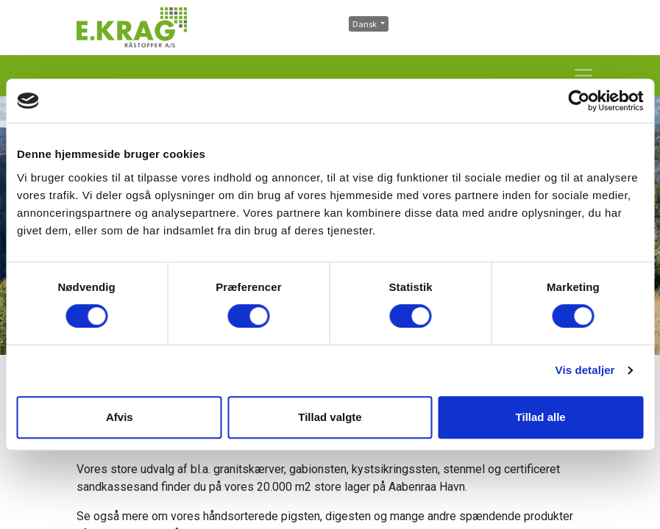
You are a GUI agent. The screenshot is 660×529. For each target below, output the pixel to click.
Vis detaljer (585, 370)
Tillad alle (541, 417)
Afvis (119, 417)
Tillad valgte (329, 417)
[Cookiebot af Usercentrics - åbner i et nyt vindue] (578, 101)
